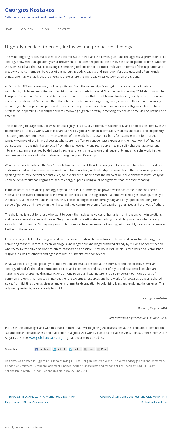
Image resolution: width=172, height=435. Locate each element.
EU (72, 361)
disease (10, 366)
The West (119, 361)
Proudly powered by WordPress (23, 427)
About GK (26, 29)
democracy (158, 361)
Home (8, 29)
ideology (130, 366)
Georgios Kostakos (30, 10)
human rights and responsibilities (103, 366)
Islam (152, 366)
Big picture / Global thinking (53, 361)
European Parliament (47, 366)
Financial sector (71, 366)
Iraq (78, 361)
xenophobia (50, 371)
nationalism (12, 371)
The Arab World (102, 361)
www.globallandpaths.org (45, 338)
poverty (25, 371)
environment (24, 366)
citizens (145, 361)
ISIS (145, 366)
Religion (87, 361)
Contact (64, 29)
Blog (45, 29)
